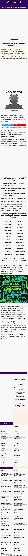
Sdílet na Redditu (20, 127)
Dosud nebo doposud (6, 486)
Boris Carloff (17, 475)
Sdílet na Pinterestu (20, 125)
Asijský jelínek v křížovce (18, 496)
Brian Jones (20, 233)
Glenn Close (20, 236)
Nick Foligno (17, 532)
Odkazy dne (4, 475)
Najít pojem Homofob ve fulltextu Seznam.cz (13, 201)
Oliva (20, 403)
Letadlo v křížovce (18, 503)
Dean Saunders (4, 544)
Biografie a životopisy (6, 535)
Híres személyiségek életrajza (20, 392)
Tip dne (16, 470)
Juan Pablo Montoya (6, 542)
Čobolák (8, 239)
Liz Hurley (16, 542)
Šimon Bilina (8, 248)
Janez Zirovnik (4, 540)
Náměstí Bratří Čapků (19, 480)
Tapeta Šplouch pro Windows (20, 380)
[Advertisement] (14, 23)
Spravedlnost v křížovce (6, 516)
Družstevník (20, 221)
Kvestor (20, 224)
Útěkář (8, 236)
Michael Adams (4, 537)
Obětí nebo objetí (5, 489)
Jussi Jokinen (4, 532)
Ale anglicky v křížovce (20, 493)
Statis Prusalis (4, 478)
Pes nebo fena (17, 489)
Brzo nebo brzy (4, 482)
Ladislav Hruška (20, 245)
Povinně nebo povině (6, 491)
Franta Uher (8, 233)
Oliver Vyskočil (8, 230)
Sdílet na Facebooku (7, 127)
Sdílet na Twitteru (7, 125)
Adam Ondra (8, 227)
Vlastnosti (9, 273)
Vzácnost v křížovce (19, 527)
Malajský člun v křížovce (7, 507)
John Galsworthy (20, 239)
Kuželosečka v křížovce (6, 503)
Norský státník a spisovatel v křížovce (6, 513)
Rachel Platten (20, 242)
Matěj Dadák (8, 242)
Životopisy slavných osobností (20, 406)
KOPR (12, 334)
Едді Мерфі (20, 384)
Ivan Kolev (3, 548)
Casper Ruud (17, 540)
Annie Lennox (7, 224)
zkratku (3, 338)
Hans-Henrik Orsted (19, 537)
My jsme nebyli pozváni (6, 480)
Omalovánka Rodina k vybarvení (20, 388)
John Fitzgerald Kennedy (20, 399)
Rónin (8, 245)
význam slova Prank (6, 132)
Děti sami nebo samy (19, 482)
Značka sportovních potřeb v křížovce (19, 530)
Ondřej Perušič (8, 254)
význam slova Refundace (8, 134)
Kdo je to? (14, 2)
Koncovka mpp (20, 395)
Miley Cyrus (8, 221)
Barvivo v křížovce (5, 500)
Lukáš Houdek (20, 254)
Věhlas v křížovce (18, 523)
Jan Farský (20, 248)
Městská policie (18, 478)
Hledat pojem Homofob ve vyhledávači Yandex (14, 198)
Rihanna (8, 251)
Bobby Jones (17, 535)
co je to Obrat (7, 131)
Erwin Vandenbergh (19, 544)
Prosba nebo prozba (19, 491)
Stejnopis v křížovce (19, 516)
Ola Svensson (20, 227)
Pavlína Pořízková (20, 251)
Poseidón (20, 230)
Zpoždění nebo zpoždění (7, 493)
